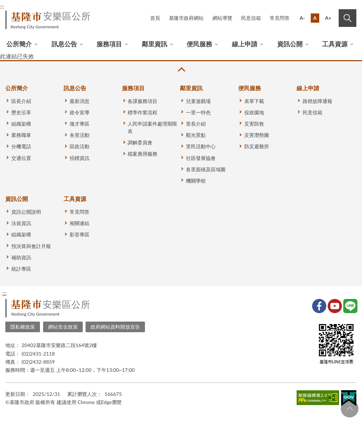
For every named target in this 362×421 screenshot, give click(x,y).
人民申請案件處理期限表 (152, 127)
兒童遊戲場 (198, 101)
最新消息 (79, 101)
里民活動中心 (201, 146)
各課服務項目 (142, 101)
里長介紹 (196, 124)
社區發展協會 (201, 158)
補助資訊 (21, 257)
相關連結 (79, 223)
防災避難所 (256, 146)
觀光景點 (196, 135)
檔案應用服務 (142, 154)
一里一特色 (198, 112)
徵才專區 (79, 124)
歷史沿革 (21, 112)
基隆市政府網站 (186, 18)
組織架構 (21, 124)
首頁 (155, 18)
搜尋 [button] (347, 18)
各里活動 (79, 135)
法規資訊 (21, 223)
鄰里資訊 (154, 44)
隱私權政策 (22, 327)
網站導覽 (222, 18)
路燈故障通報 (317, 101)
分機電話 (21, 146)
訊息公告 (64, 44)
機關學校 (196, 181)
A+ (328, 18)
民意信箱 (251, 18)
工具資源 (335, 44)
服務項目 (109, 44)
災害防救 (254, 124)
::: (4, 292)
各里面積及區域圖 (206, 169)
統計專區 (21, 269)
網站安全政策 (63, 327)
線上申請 (244, 44)
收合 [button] (181, 69)
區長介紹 (21, 101)
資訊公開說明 (26, 212)
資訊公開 (290, 44)
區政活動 (79, 146)
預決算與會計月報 (31, 246)
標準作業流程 (142, 112)
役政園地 (254, 112)
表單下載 (254, 101)
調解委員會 (140, 142)
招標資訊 (79, 158)
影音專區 (79, 234)
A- (302, 18)
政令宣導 (79, 112)
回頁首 (349, 408)
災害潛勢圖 (256, 135)
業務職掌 (21, 135)
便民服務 (199, 44)
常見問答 (280, 18)
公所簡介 (19, 44)
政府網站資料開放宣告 (115, 327)
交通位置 (21, 158)
